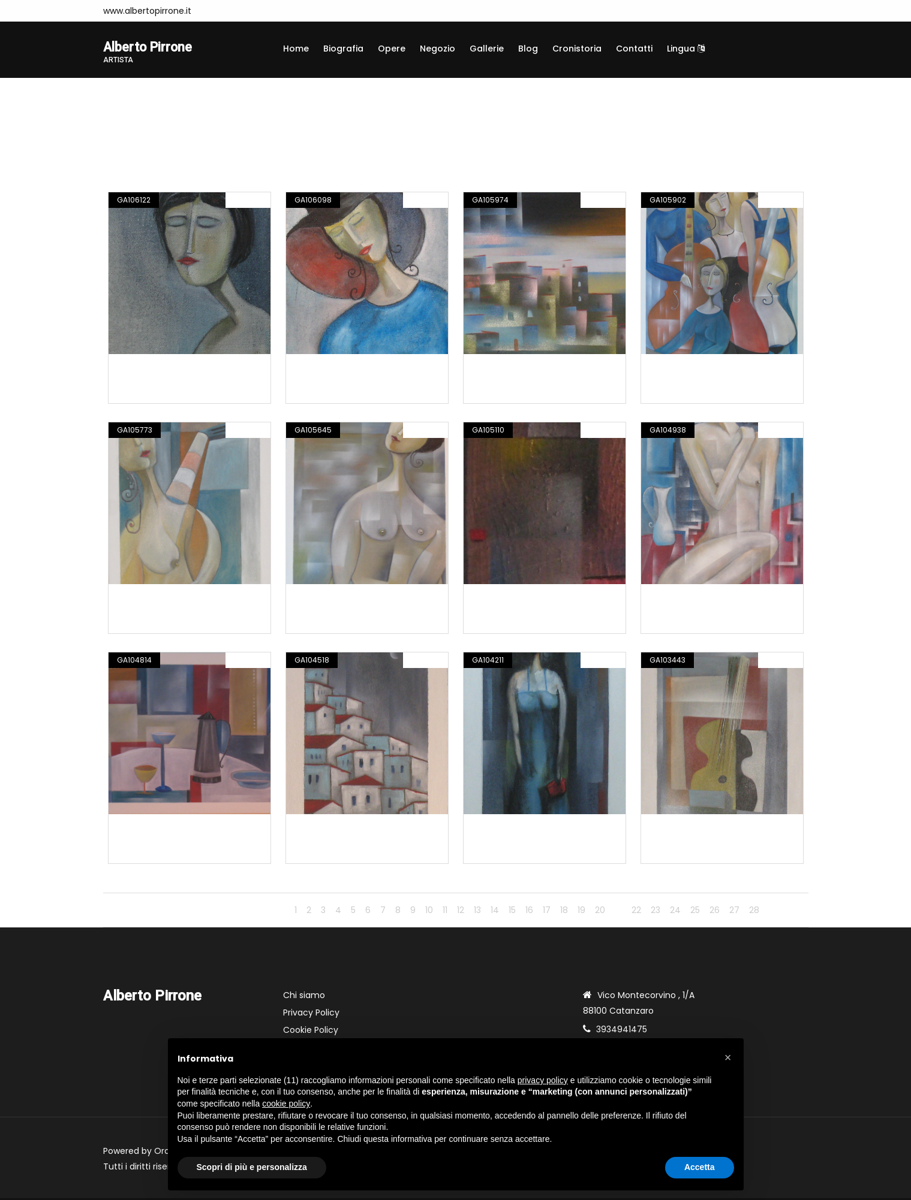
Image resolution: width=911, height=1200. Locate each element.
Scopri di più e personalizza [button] (252, 1167)
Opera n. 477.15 (503, 830)
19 (581, 912)
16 (529, 912)
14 (495, 912)
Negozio (437, 49)
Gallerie (487, 49)
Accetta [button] (699, 1167)
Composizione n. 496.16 (520, 370)
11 (445, 912)
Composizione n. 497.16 (342, 370)
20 (600, 912)
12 (460, 912)
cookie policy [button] (286, 1103)
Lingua (686, 49)
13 (477, 912)
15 (512, 912)
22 (636, 912)
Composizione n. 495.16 (697, 370)
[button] (728, 1057)
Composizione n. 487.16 (520, 600)
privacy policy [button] (543, 1080)
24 (675, 912)
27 (734, 912)
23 (655, 912)
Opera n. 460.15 (680, 830)
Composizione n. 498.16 (165, 370)
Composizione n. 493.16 (342, 600)
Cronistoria (577, 49)
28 (754, 912)
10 (429, 912)
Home (296, 49)
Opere (391, 49)
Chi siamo (304, 997)
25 (695, 912)
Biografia (343, 49)
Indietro (265, 912)
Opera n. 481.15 (324, 830)
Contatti (634, 49)
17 (547, 912)
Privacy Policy (311, 1014)
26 (714, 912)
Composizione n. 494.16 (166, 600)
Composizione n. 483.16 (165, 830)
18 (564, 912)
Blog (528, 49)
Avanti (786, 912)
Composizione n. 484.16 (698, 600)
